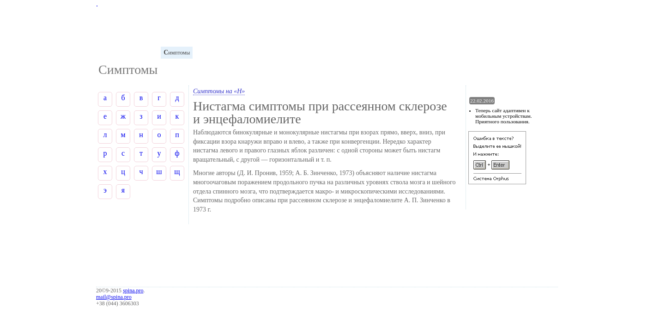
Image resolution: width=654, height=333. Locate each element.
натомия (144, 52)
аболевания (251, 52)
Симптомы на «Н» (219, 91)
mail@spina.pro (114, 297)
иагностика (212, 52)
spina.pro (133, 290)
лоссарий (112, 52)
